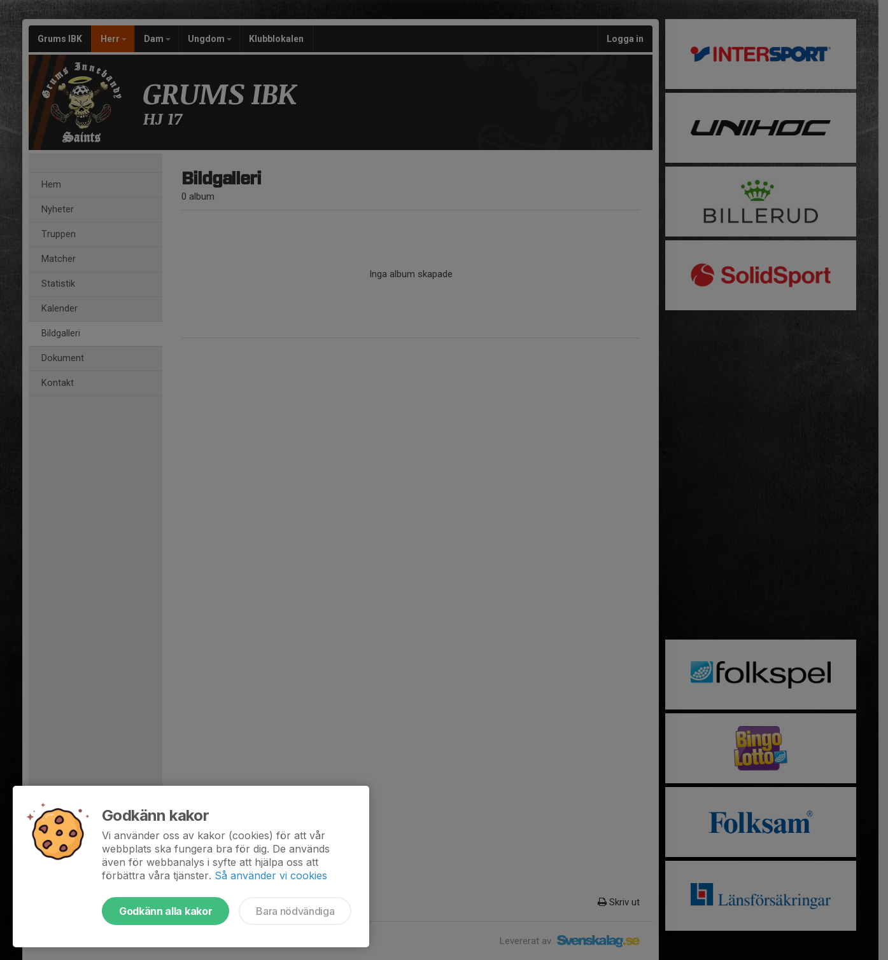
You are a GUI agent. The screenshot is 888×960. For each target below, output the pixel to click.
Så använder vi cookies (271, 875)
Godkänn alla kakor (165, 911)
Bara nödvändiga (295, 911)
